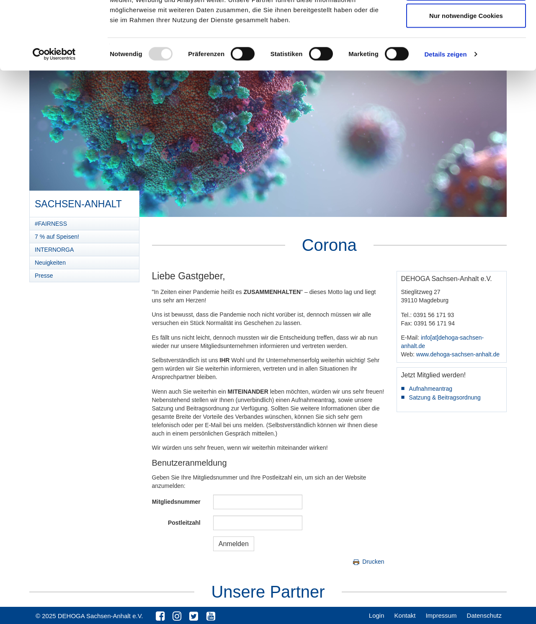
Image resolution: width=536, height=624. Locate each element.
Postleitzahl (184, 522)
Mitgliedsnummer (176, 501)
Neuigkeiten (50, 262)
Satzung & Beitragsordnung (445, 397)
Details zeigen (445, 115)
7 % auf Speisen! (57, 236)
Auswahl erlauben (466, 49)
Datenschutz (484, 615)
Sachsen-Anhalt (78, 201)
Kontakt (405, 615)
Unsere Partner (268, 592)
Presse (44, 275)
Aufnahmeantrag (431, 388)
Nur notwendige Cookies (466, 76)
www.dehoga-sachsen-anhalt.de (458, 354)
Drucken (368, 561)
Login (376, 615)
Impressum (440, 615)
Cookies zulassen (466, 22)
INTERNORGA (54, 249)
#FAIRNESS (51, 223)
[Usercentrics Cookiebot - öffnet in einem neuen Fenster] (54, 115)
